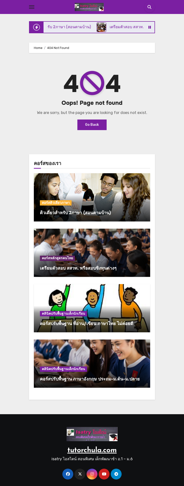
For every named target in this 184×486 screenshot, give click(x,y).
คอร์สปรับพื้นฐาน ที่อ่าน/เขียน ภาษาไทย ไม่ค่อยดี (86, 323)
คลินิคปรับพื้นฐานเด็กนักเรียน (63, 314)
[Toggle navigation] (31, 7)
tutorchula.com (92, 450)
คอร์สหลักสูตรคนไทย (57, 258)
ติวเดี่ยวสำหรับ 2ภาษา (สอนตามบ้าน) (75, 212)
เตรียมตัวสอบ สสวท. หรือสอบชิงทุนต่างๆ (78, 268)
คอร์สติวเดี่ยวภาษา (56, 203)
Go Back (92, 125)
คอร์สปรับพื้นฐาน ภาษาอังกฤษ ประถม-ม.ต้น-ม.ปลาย (90, 379)
